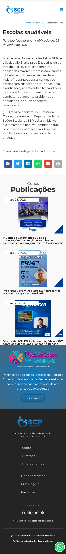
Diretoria (29, 456)
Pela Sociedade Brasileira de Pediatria (33, 366)
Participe (28, 492)
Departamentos (33, 476)
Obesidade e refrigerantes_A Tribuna (29, 151)
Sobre (26, 448)
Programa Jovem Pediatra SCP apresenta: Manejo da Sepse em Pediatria (31, 292)
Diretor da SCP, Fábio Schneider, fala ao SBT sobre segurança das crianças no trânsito (33, 343)
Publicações (30, 484)
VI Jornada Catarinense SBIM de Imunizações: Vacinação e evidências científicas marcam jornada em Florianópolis (33, 240)
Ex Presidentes (33, 464)
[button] (8, 164)
